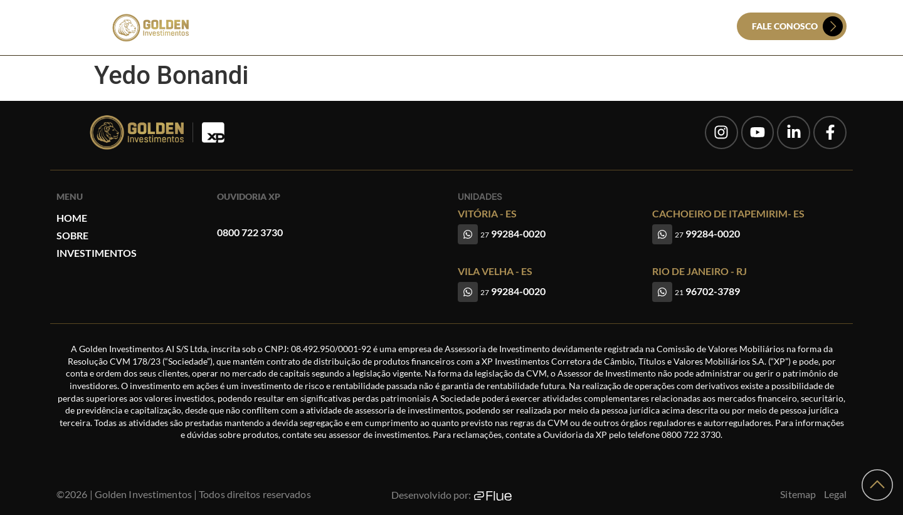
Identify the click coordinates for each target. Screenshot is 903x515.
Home (387, 26)
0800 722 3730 (250, 232)
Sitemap (798, 494)
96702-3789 (707, 291)
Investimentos (494, 26)
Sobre (430, 26)
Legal (835, 494)
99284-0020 (513, 233)
